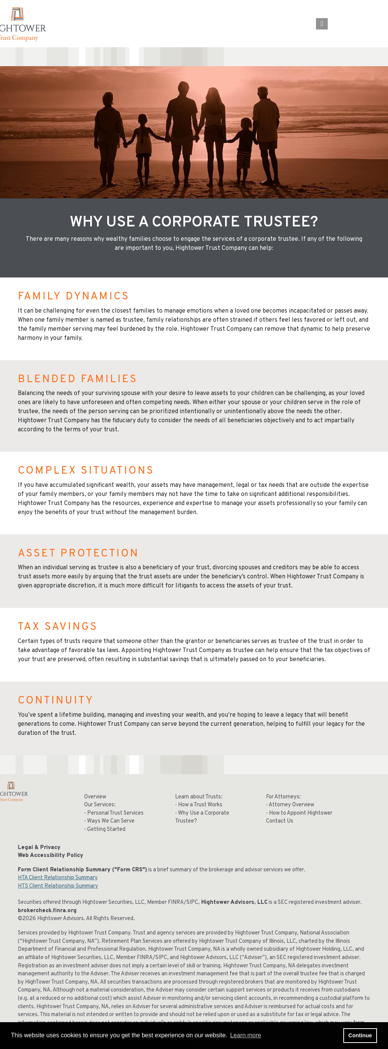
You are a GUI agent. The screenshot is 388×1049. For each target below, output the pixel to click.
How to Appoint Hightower (300, 813)
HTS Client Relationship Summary (58, 886)
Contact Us (279, 821)
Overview (95, 797)
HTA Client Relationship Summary (58, 878)
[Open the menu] (322, 24)
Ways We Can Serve (111, 821)
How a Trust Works (200, 805)
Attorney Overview (291, 805)
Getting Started (106, 829)
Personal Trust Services (115, 813)
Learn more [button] (245, 1035)
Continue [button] (360, 1035)
